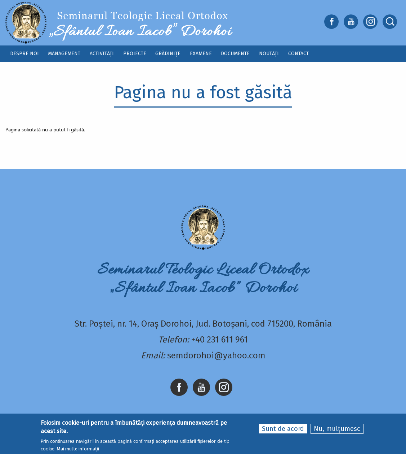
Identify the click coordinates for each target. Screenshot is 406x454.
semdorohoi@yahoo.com (216, 355)
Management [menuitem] (64, 54)
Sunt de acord (283, 429)
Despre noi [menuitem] (24, 54)
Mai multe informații (78, 448)
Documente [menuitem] (235, 54)
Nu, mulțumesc (337, 429)
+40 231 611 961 (219, 340)
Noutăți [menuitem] (269, 54)
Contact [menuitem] (298, 54)
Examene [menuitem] (201, 54)
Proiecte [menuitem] (134, 54)
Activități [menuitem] (102, 54)
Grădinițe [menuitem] (167, 54)
